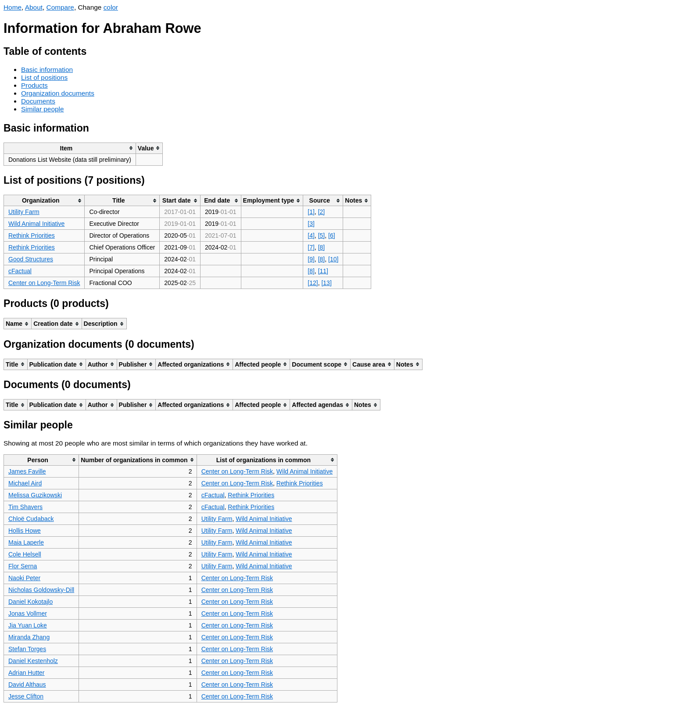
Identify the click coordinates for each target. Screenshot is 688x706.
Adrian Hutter (26, 672)
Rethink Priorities (31, 235)
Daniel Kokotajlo (30, 601)
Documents (38, 101)
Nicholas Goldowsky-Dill (41, 589)
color (111, 7)
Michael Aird (25, 483)
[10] (333, 259)
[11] (323, 271)
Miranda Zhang (29, 637)
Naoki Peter (24, 577)
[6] (331, 235)
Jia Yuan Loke (27, 625)
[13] (326, 282)
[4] (311, 235)
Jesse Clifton (25, 696)
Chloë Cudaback (31, 518)
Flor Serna (22, 566)
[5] (321, 235)
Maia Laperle (26, 542)
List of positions (44, 77)
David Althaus (27, 684)
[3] (311, 223)
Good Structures (30, 259)
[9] (311, 259)
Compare (60, 7)
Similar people (42, 109)
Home (13, 7)
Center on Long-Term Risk (44, 282)
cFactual (20, 271)
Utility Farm (23, 211)
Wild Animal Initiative (36, 223)
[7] (311, 247)
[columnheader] (70, 148)
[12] (313, 282)
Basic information (47, 69)
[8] (321, 247)
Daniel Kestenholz (33, 660)
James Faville (27, 471)
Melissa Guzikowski (35, 495)
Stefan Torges (27, 649)
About (34, 7)
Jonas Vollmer (27, 613)
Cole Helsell (24, 554)
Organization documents (57, 93)
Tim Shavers (25, 506)
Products (34, 85)
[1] (311, 211)
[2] (321, 211)
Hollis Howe (24, 530)
